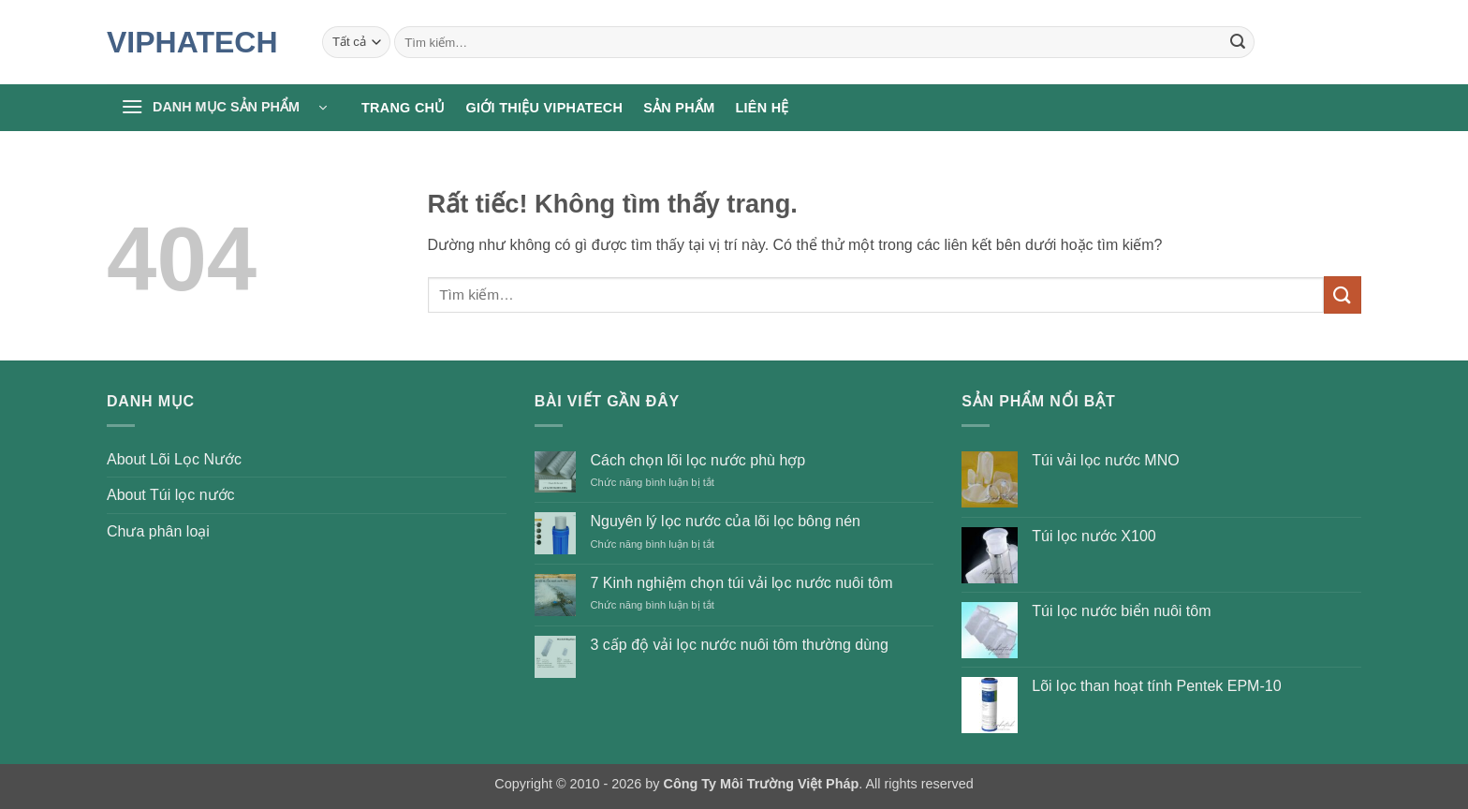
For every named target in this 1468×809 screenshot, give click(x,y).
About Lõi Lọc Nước (174, 459)
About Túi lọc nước (171, 495)
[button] (224, 107)
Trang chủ (403, 107)
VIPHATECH (192, 42)
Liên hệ (761, 107)
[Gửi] (1238, 42)
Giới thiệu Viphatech (545, 107)
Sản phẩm (678, 107)
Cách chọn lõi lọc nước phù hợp (697, 460)
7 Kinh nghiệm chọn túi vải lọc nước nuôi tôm (741, 583)
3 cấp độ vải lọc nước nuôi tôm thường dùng (739, 645)
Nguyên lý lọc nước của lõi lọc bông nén (724, 521)
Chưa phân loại (158, 531)
